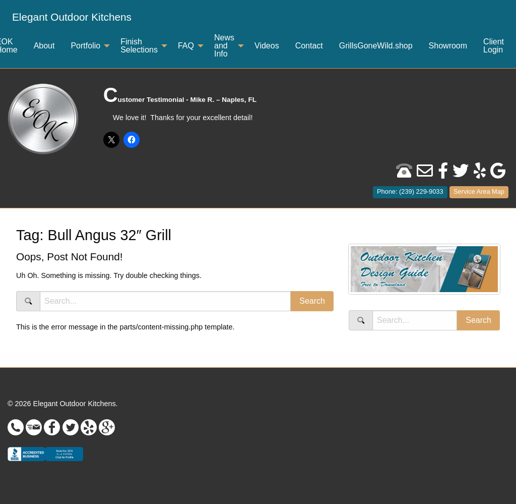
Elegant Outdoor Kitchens (72, 17)
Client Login (493, 45)
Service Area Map (479, 191)
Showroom (448, 45)
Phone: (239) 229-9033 (410, 191)
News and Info (224, 45)
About (44, 45)
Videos (266, 45)
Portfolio (85, 45)
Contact (309, 45)
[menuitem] (72, 17)
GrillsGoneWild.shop (376, 45)
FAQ (186, 45)
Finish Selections (139, 45)
